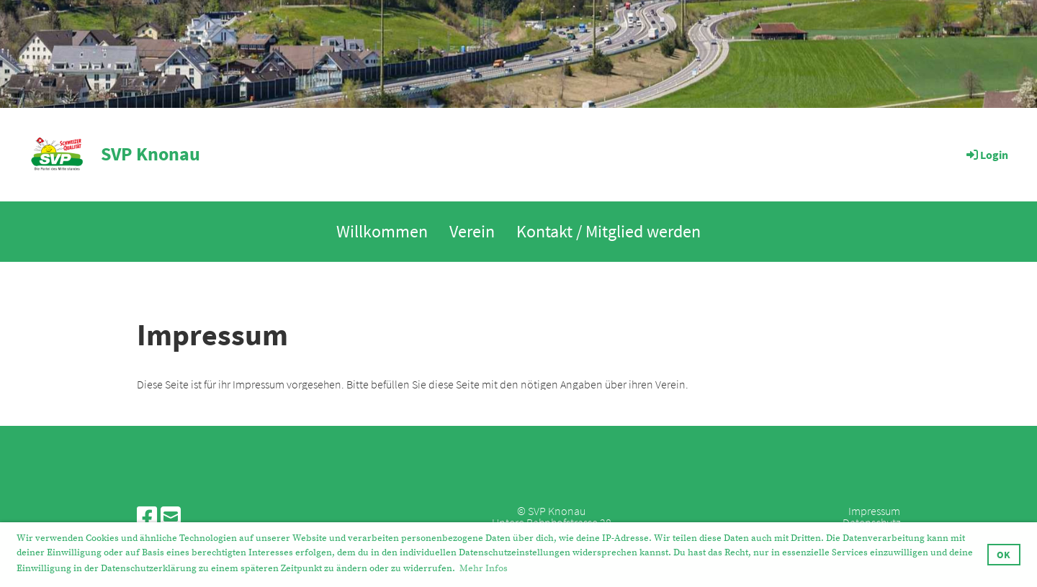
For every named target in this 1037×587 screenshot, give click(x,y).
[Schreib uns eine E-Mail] (171, 517)
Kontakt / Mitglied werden (608, 231)
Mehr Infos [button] (483, 568)
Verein (472, 231)
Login (986, 154)
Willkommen (382, 231)
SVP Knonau (150, 154)
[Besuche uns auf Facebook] (147, 517)
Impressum (874, 511)
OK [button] (1003, 554)
